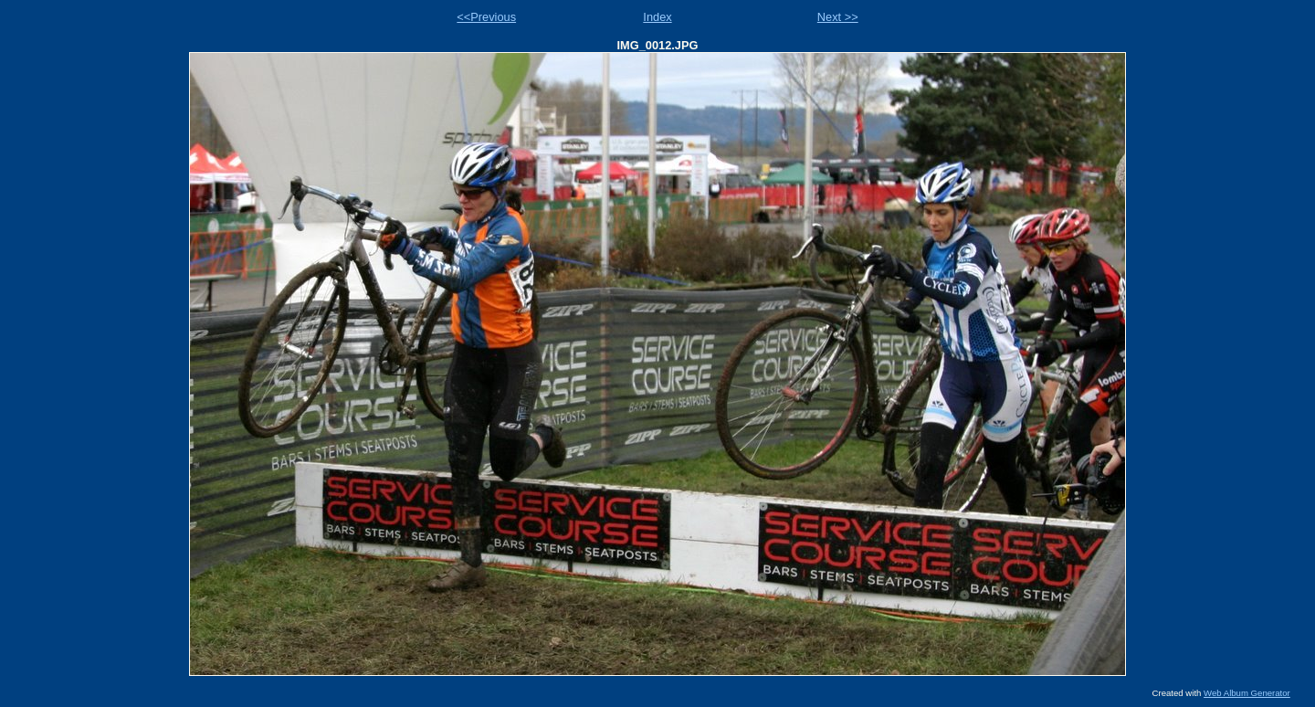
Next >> (837, 17)
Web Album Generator (1247, 693)
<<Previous (486, 17)
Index (657, 17)
